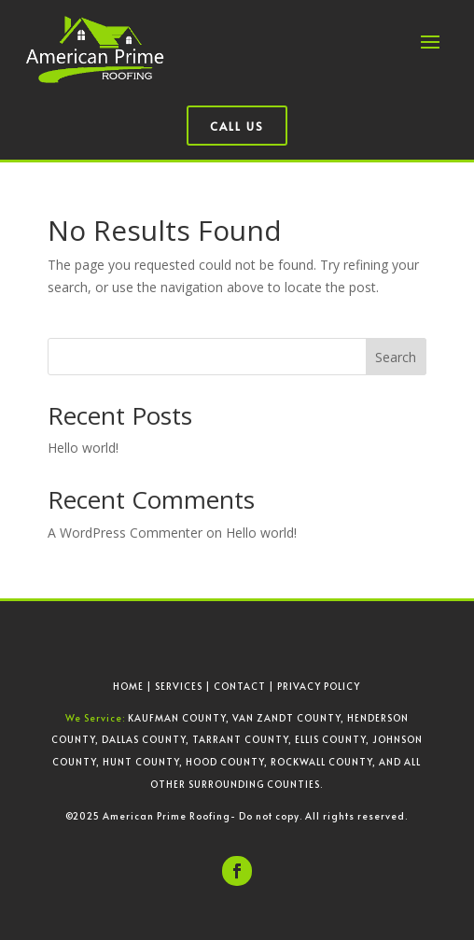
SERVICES (178, 686)
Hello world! (83, 447)
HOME (128, 686)
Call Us (237, 126)
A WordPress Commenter (125, 532)
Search (395, 357)
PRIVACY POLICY (318, 686)
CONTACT (240, 686)
